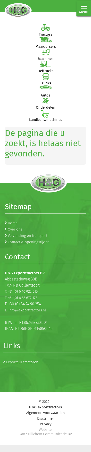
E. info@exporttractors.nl (25, 310)
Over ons (15, 229)
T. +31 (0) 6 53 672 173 (21, 298)
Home (12, 223)
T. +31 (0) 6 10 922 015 (21, 291)
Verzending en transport (27, 235)
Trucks (45, 83)
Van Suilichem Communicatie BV (45, 434)
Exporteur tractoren (22, 362)
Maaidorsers (45, 46)
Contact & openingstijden (29, 242)
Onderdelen (45, 107)
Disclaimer (45, 418)
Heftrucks (45, 71)
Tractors (45, 34)
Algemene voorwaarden (45, 413)
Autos (45, 95)
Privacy (45, 424)
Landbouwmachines (45, 119)
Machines (45, 59)
